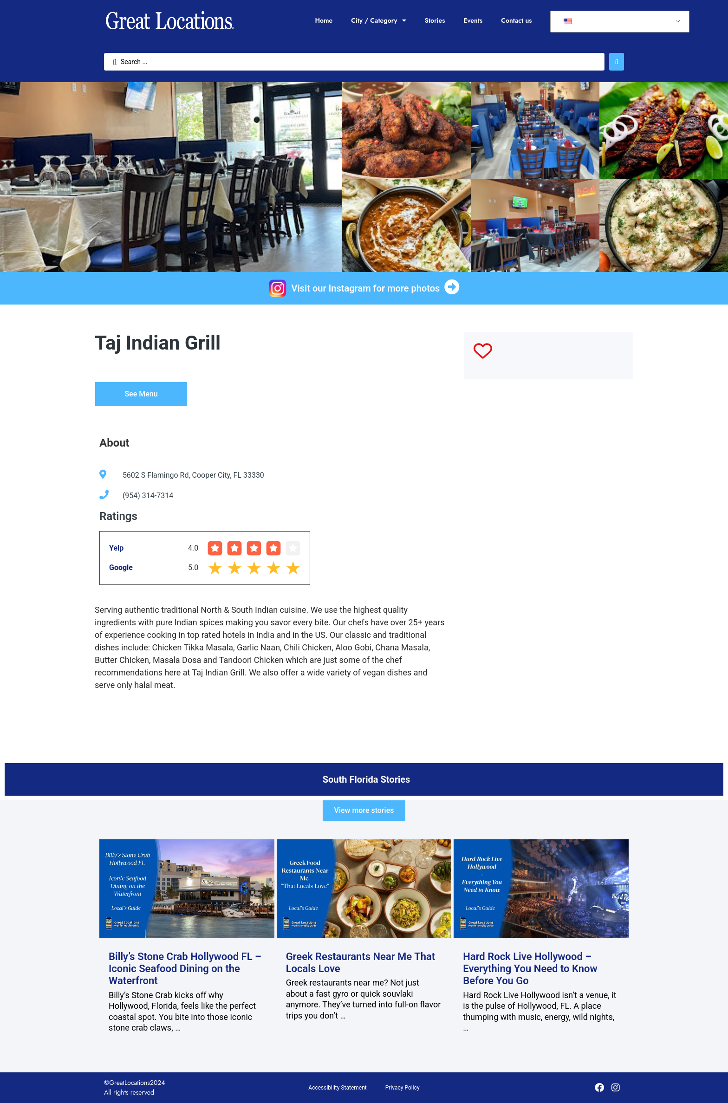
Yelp (116, 548)
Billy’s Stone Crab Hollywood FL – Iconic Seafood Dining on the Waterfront (185, 969)
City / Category (378, 20)
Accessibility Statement (337, 1087)
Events (472, 20)
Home (323, 20)
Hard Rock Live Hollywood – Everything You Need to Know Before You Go (530, 969)
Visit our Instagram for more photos (366, 288)
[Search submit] (616, 62)
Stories (435, 20)
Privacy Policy (402, 1087)
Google (121, 567)
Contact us (516, 20)
